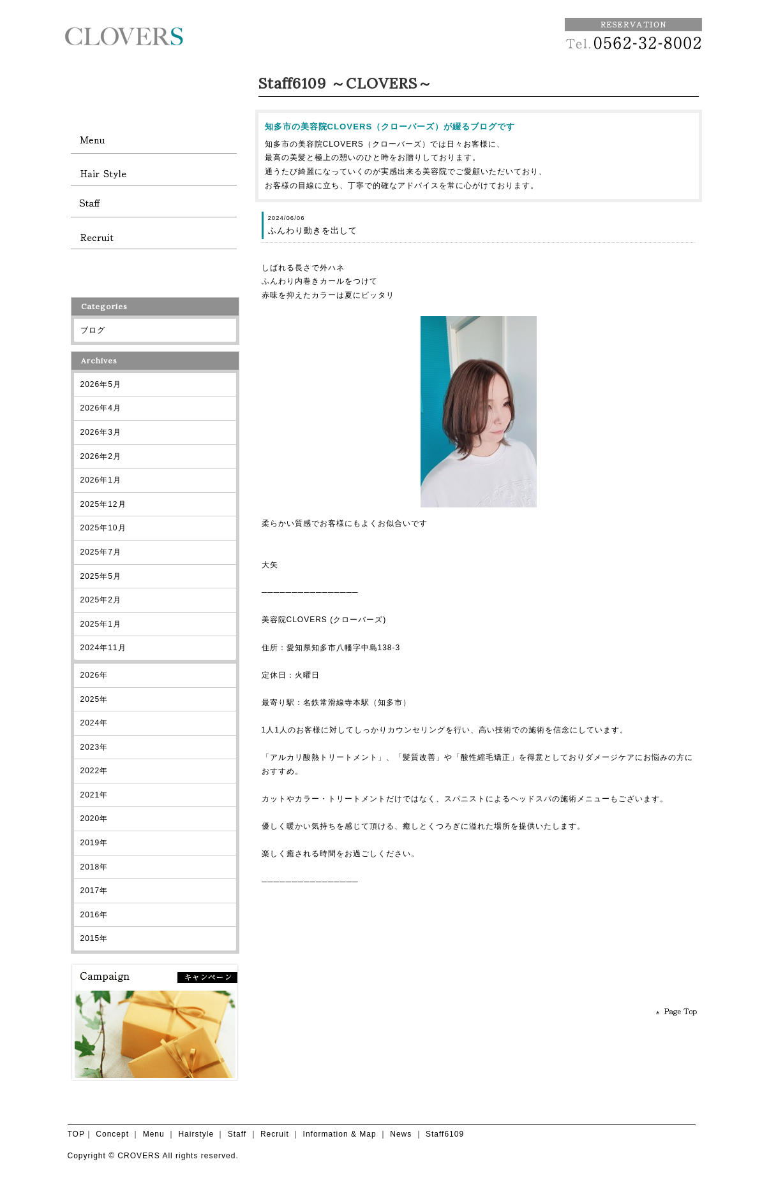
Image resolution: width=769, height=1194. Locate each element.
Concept (112, 1134)
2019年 (94, 842)
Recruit (274, 1134)
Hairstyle (196, 1134)
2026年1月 (100, 480)
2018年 (94, 867)
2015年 (94, 938)
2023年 (94, 747)
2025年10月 (103, 527)
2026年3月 (100, 432)
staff (154, 204)
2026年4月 (100, 408)
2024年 (94, 722)
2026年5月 (100, 384)
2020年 (94, 818)
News (401, 1134)
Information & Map (340, 1134)
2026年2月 (100, 456)
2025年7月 (100, 552)
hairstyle (154, 173)
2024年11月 (103, 647)
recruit (154, 236)
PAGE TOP (677, 1012)
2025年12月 (103, 504)
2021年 (94, 794)
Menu (154, 1134)
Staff (237, 1134)
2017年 (94, 890)
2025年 (94, 699)
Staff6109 (445, 1134)
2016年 (94, 914)
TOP (76, 1134)
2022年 (94, 770)
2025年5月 (100, 576)
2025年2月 (100, 599)
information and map (154, 268)
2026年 (94, 675)
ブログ (92, 330)
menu (154, 141)
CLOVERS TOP (154, 77)
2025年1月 (100, 624)
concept (154, 109)
